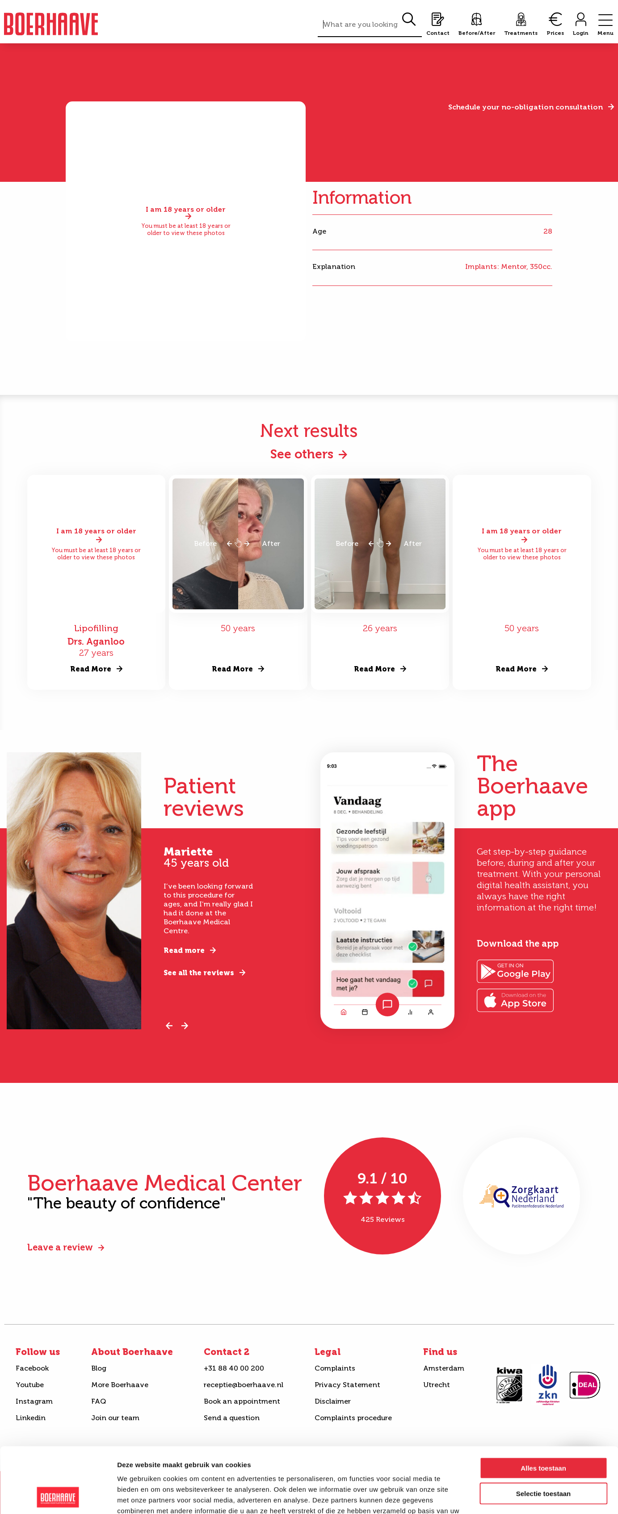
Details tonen (483, 1496)
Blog (98, 1368)
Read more (184, 950)
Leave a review (60, 1247)
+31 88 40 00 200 (234, 1368)
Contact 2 (226, 1351)
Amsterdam (443, 1368)
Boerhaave (51, 24)
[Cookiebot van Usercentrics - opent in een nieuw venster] (58, 1496)
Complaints (335, 1368)
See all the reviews (199, 973)
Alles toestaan (543, 1406)
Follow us (38, 1351)
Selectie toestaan (543, 1432)
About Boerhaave (132, 1351)
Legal (328, 1351)
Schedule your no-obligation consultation (525, 107)
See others (301, 454)
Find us (440, 1351)
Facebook (32, 1368)
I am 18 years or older (186, 210)
